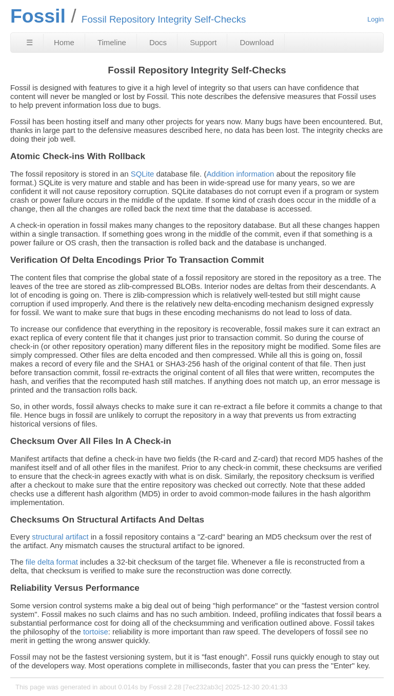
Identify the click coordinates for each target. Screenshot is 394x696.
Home (64, 42)
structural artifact (60, 536)
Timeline (111, 42)
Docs (158, 42)
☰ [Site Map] (29, 42)
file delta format (52, 561)
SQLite (142, 173)
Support (203, 42)
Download (257, 42)
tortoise (95, 631)
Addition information (240, 173)
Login (375, 19)
